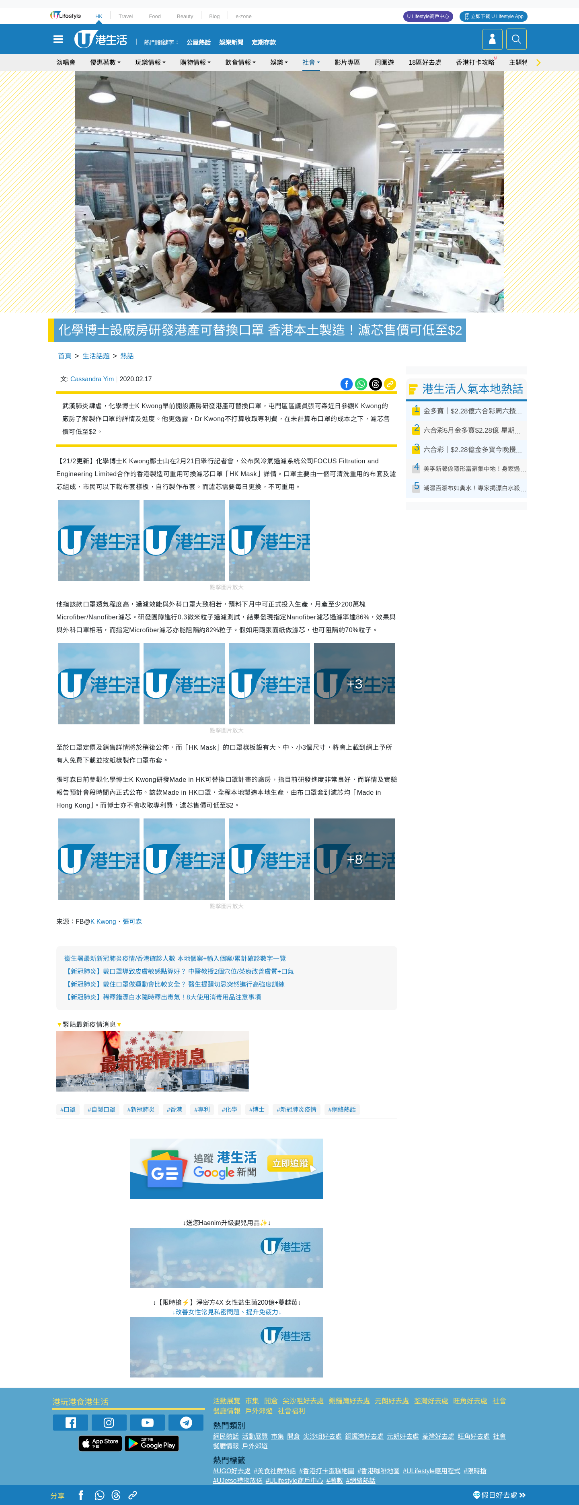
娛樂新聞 (231, 42)
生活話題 (96, 356)
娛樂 (276, 62)
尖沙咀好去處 (303, 1401)
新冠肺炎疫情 (298, 1109)
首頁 (65, 356)
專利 (204, 1109)
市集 (252, 1401)
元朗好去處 (392, 1401)
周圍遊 (384, 62)
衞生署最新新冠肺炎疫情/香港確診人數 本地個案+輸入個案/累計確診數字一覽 (175, 958)
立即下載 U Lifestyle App (497, 16)
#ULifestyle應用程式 (431, 1471)
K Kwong (103, 921)
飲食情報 (238, 62)
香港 (176, 1109)
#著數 (334, 1480)
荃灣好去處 (431, 1401)
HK (99, 16)
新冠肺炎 (143, 1109)
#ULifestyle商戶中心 (294, 1480)
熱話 (127, 356)
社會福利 (291, 1411)
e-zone (244, 16)
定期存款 (264, 42)
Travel (126, 16)
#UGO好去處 (231, 1471)
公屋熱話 (199, 42)
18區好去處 (425, 62)
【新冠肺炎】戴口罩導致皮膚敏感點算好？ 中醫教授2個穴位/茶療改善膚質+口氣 (179, 971)
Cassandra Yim (92, 379)
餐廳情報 (226, 1411)
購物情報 (193, 62)
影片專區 (347, 62)
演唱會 (66, 62)
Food (155, 16)
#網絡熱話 (361, 1480)
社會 (308, 62)
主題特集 (522, 62)
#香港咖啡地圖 (378, 1471)
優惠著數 (103, 62)
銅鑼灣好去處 (349, 1401)
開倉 (271, 1401)
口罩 (70, 1109)
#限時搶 (475, 1471)
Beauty (185, 16)
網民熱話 (226, 1436)
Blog (214, 16)
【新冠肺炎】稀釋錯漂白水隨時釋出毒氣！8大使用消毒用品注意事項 (162, 997)
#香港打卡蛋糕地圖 (326, 1471)
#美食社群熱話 (275, 1471)
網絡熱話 (344, 1109)
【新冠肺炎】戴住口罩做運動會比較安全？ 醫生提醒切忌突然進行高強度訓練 (174, 984)
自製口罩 (103, 1109)
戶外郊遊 (259, 1411)
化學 (231, 1109)
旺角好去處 (470, 1401)
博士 (259, 1109)
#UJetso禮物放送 (238, 1480)
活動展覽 (226, 1401)
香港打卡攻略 (475, 62)
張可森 (132, 921)
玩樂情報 (148, 62)
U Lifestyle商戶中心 (428, 16)
